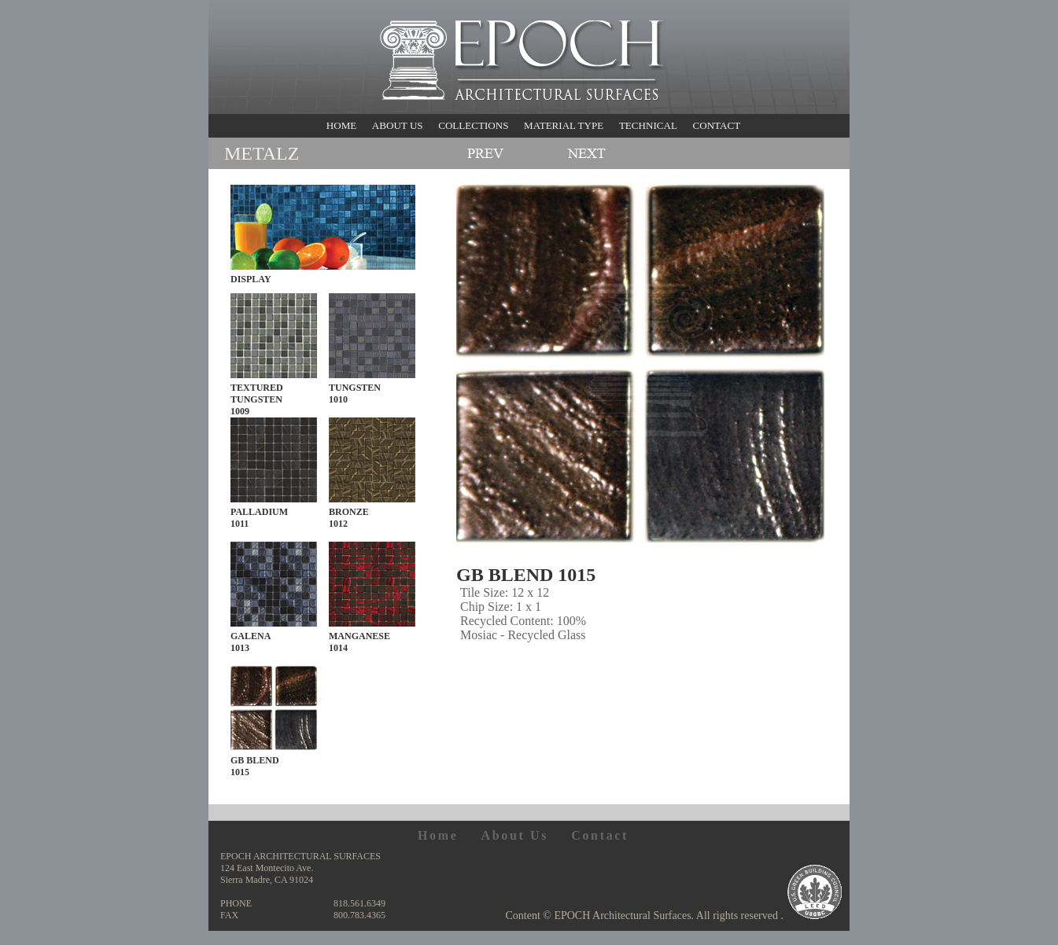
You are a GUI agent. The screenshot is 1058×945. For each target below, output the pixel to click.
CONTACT (716, 125)
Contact (600, 835)
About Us (514, 835)
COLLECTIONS (473, 125)
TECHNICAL (648, 125)
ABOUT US (397, 125)
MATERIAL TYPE (563, 125)
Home (438, 835)
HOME (341, 125)
